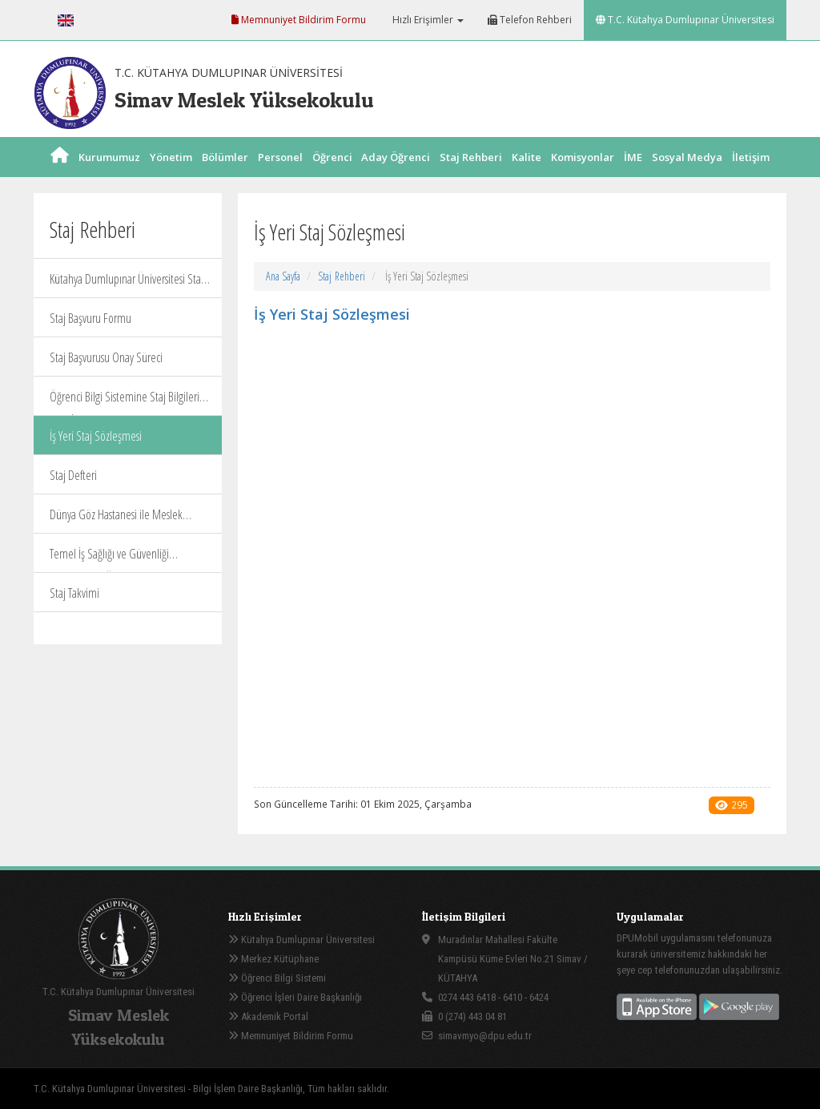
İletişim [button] (751, 175)
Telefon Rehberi (530, 19)
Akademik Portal (268, 1016)
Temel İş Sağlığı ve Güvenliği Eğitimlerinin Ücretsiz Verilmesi (114, 559)
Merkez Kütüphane (273, 959)
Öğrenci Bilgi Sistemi (277, 978)
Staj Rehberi (341, 276)
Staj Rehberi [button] (471, 175)
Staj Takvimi (74, 593)
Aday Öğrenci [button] (395, 175)
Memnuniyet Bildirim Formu (298, 19)
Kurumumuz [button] (109, 175)
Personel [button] (280, 175)
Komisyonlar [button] (582, 175)
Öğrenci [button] (332, 175)
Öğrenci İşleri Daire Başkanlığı (295, 997)
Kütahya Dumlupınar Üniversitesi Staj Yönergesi (126, 284)
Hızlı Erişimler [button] (427, 19)
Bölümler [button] (225, 175)
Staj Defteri (73, 475)
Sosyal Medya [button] (687, 175)
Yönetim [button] (171, 175)
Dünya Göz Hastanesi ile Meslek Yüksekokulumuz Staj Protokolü (116, 520)
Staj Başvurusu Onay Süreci (106, 357)
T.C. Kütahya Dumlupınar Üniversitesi (685, 19)
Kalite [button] (526, 175)
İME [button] (633, 175)
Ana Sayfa (283, 276)
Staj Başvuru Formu (90, 318)
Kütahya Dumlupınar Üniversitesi (301, 940)
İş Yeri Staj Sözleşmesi (96, 436)
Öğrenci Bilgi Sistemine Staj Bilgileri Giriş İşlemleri (124, 402)
